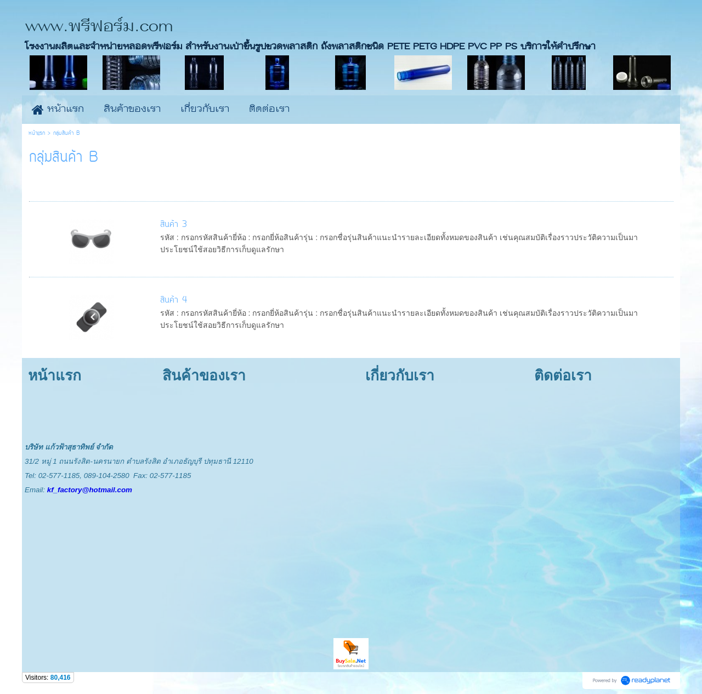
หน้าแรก (37, 133)
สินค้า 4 (173, 300)
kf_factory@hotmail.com (89, 490)
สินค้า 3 (173, 224)
